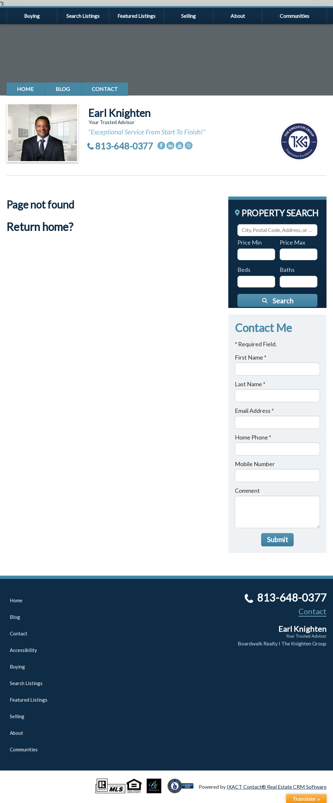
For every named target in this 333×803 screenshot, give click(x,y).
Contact (105, 89)
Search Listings (83, 16)
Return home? (40, 226)
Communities (294, 16)
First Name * (250, 357)
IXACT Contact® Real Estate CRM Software (276, 787)
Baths (287, 269)
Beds (243, 269)
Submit (277, 539)
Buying (32, 16)
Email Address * (254, 410)
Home (25, 89)
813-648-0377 (124, 146)
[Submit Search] (277, 300)
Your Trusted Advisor (306, 636)
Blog (63, 89)
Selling (188, 16)
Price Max (292, 242)
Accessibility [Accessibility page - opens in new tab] (23, 650)
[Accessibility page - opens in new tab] (183, 790)
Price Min (249, 242)
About (238, 16)
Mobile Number (255, 463)
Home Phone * (253, 437)
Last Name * (250, 384)
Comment (247, 490)
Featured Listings (136, 16)
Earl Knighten (119, 113)
